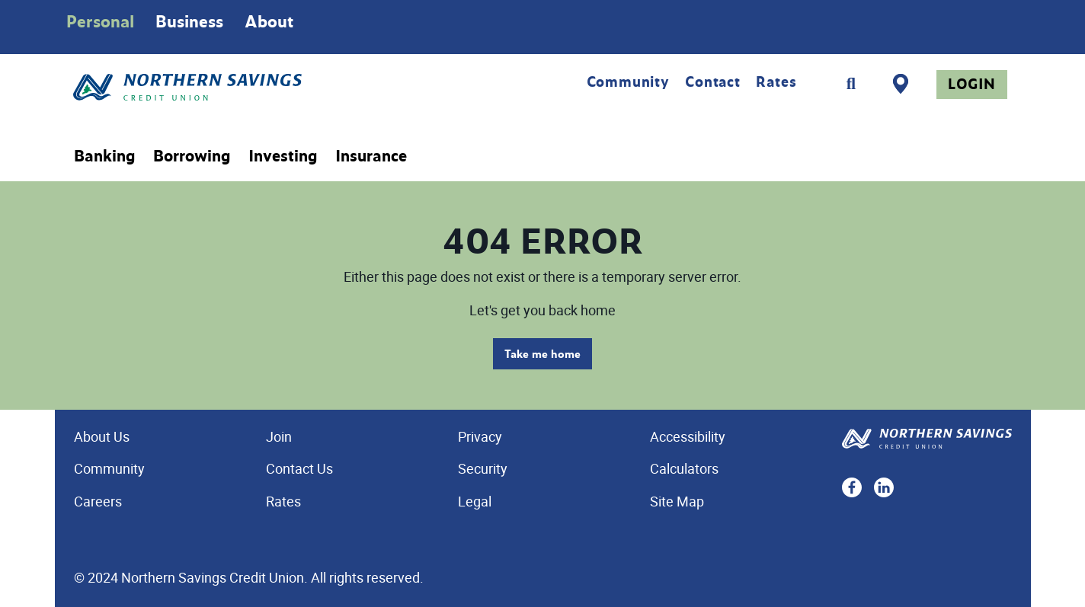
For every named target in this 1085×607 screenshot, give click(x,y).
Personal (100, 21)
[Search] (851, 84)
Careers (98, 501)
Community (628, 81)
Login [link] (972, 84)
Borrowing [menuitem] (191, 156)
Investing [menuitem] (282, 156)
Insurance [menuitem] (371, 156)
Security (482, 468)
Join (279, 436)
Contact (713, 81)
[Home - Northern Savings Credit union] (251, 87)
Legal (474, 501)
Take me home (542, 354)
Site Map (677, 501)
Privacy (480, 436)
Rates (776, 81)
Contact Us (299, 468)
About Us (102, 436)
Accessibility (687, 436)
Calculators (684, 468)
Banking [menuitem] (104, 156)
